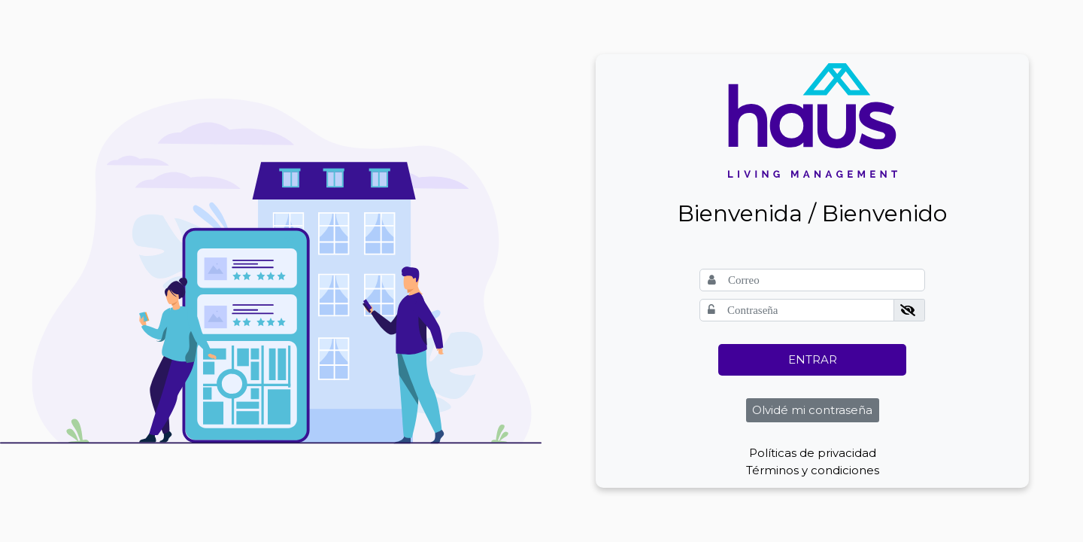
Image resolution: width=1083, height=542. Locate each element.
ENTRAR (812, 359)
